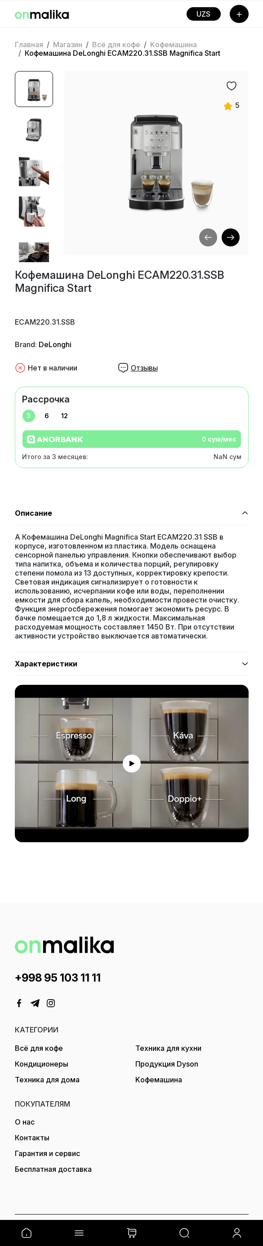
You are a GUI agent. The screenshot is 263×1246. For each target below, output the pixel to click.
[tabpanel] (131, 445)
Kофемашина (173, 44)
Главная (29, 44)
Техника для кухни (168, 1048)
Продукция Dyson (166, 1063)
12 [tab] (64, 416)
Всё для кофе (116, 44)
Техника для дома (47, 1079)
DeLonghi (55, 344)
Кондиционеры (41, 1063)
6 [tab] (47, 416)
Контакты (32, 1137)
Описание (33, 513)
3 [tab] (29, 416)
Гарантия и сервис (47, 1153)
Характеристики (46, 663)
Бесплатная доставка (53, 1169)
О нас (25, 1121)
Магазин (67, 44)
